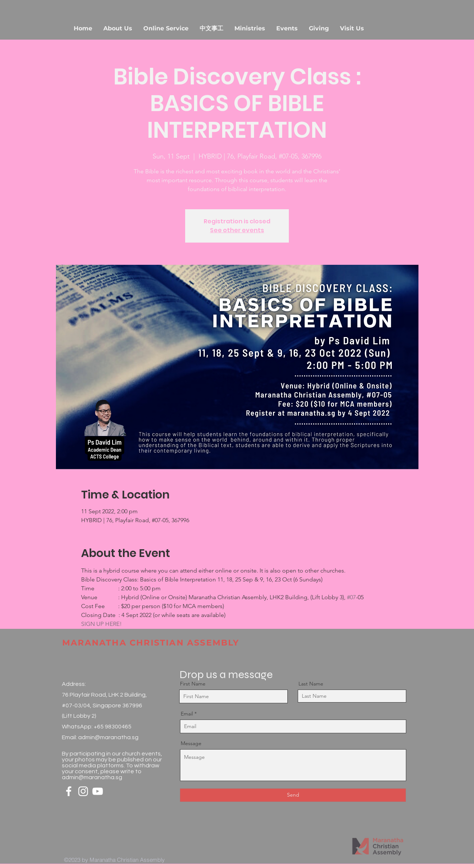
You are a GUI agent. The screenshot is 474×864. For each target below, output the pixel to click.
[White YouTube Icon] (97, 791)
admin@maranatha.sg (108, 737)
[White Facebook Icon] (68, 791)
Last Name (310, 683)
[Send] (293, 795)
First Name (193, 683)
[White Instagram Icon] (83, 791)
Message (191, 743)
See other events (237, 230)
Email (187, 713)
